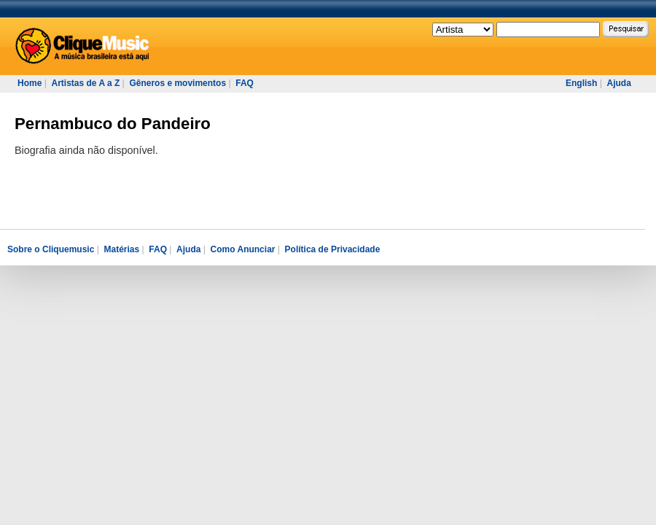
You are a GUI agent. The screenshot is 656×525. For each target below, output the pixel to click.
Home (29, 83)
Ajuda (618, 83)
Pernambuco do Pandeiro (113, 123)
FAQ (244, 83)
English (581, 83)
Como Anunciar (243, 249)
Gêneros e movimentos (177, 83)
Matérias (121, 249)
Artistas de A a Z (85, 83)
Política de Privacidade (332, 249)
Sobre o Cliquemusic (50, 249)
